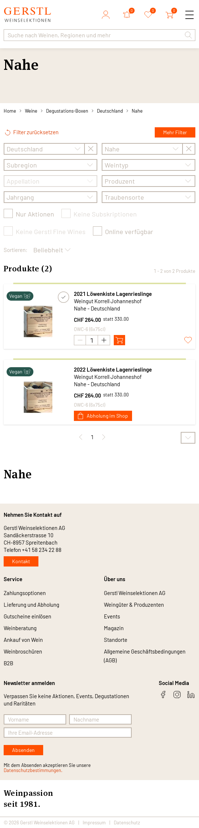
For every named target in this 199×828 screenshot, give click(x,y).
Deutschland (110, 110)
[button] (188, 35)
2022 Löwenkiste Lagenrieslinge (113, 369)
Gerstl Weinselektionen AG (134, 593)
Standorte (115, 639)
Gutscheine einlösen (27, 616)
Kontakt (21, 561)
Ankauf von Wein (23, 639)
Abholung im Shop (103, 415)
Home (10, 110)
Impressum (94, 822)
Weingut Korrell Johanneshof (108, 301)
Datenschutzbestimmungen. (33, 770)
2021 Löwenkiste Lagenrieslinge (113, 293)
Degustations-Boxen (67, 110)
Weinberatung (20, 628)
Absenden (23, 750)
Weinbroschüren (23, 651)
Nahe (137, 110)
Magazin (114, 628)
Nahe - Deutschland (97, 308)
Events (112, 616)
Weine (31, 110)
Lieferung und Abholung (31, 604)
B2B (8, 663)
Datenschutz (127, 822)
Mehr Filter (175, 132)
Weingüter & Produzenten (134, 604)
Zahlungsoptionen (25, 593)
